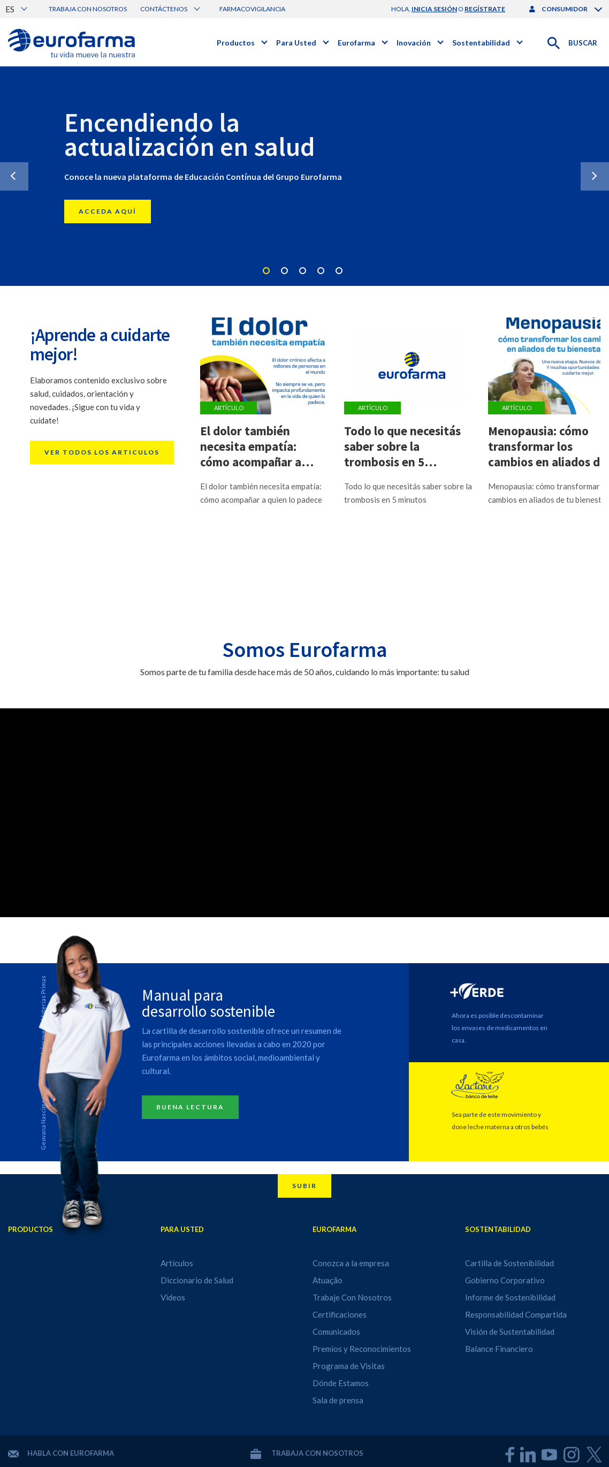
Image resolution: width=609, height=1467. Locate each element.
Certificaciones (340, 1314)
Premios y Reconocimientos (362, 1348)
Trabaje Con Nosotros (352, 1297)
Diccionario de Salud (197, 1280)
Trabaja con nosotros (88, 9)
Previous (14, 176)
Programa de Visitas (349, 1366)
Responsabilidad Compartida (516, 1314)
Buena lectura (190, 1107)
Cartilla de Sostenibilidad (509, 1263)
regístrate (485, 9)
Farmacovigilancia (252, 9)
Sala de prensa (338, 1400)
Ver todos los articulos (101, 452)
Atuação (327, 1280)
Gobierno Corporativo (505, 1280)
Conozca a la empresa (351, 1263)
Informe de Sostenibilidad (510, 1297)
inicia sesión (434, 9)
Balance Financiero (499, 1348)
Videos (173, 1297)
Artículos (177, 1263)
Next (595, 176)
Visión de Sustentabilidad (509, 1331)
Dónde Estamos (341, 1383)
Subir (304, 1186)
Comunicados (336, 1331)
